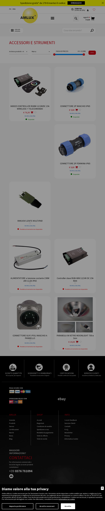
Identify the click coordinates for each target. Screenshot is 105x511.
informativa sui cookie (67, 499)
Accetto (68, 506)
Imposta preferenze (17, 506)
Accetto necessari (47, 506)
